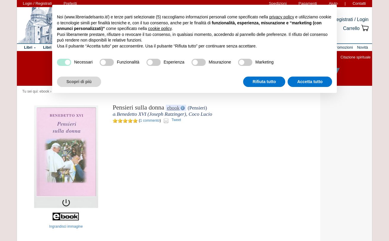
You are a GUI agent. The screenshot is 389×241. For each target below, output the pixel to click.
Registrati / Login (351, 19)
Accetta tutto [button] (310, 81)
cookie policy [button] (159, 28)
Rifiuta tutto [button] (264, 81)
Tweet (176, 120)
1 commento (150, 120)
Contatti (359, 3)
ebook (44, 91)
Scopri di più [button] (79, 81)
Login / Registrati (37, 3)
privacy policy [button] (281, 17)
